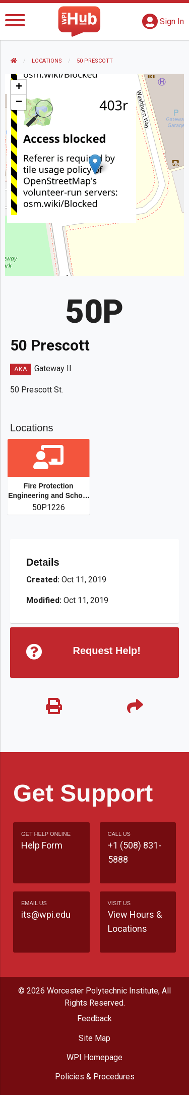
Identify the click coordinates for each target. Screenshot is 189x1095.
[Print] (54, 707)
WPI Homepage (94, 1057)
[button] (95, 164)
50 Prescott (95, 61)
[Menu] (15, 22)
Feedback (94, 1018)
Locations (47, 61)
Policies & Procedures (95, 1076)
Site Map (94, 1038)
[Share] (135, 707)
